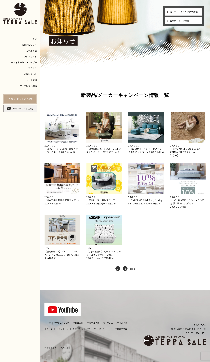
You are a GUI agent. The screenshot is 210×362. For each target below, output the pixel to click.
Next (132, 268)
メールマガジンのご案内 (20, 108)
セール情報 (31, 80)
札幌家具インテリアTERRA (59, 347)
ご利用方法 (31, 50)
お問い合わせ (30, 74)
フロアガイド (30, 56)
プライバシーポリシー (97, 329)
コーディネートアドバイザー (23, 62)
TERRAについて (29, 44)
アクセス (32, 68)
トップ (33, 38)
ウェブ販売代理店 (28, 85)
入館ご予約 (78, 329)
